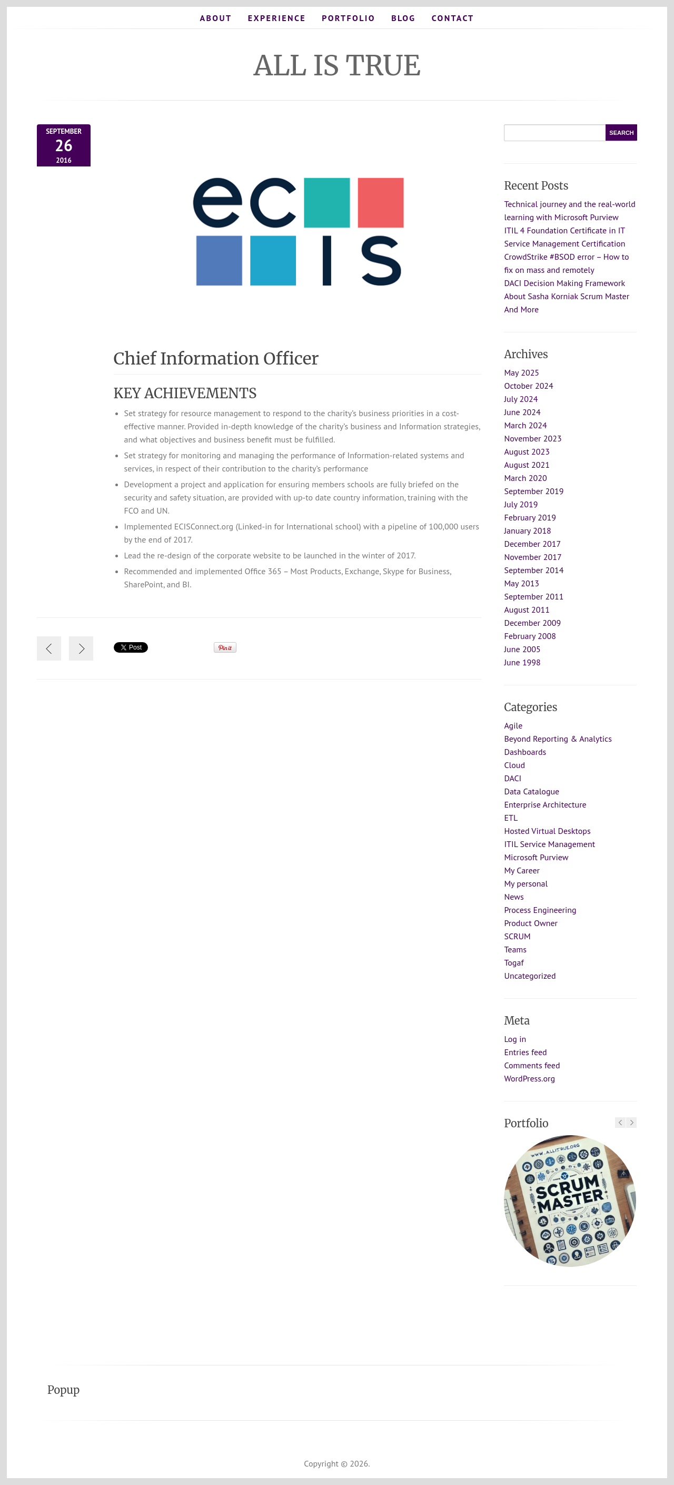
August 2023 (527, 451)
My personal (526, 883)
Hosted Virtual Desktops (547, 830)
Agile (513, 725)
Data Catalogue (531, 791)
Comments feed (532, 1065)
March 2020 (525, 478)
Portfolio (348, 18)
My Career (522, 870)
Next (631, 1122)
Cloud (514, 765)
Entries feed (525, 1052)
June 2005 (522, 649)
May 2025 (521, 372)
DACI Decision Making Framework (564, 283)
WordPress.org (529, 1078)
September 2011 (533, 596)
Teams (515, 949)
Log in (515, 1039)
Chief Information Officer (216, 358)
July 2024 (521, 399)
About (216, 18)
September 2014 (533, 570)
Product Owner (531, 923)
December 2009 (532, 622)
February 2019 (530, 517)
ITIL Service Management (549, 844)
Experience (277, 18)
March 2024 (525, 425)
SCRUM (517, 936)
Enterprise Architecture (545, 804)
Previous (620, 1122)
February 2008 (530, 636)
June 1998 (522, 662)
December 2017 (532, 543)
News (513, 896)
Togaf (513, 962)
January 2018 (527, 530)
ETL (511, 817)
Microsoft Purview (536, 857)
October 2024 (528, 385)
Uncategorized (530, 975)
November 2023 (532, 438)
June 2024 (522, 412)
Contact (453, 18)
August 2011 (527, 609)
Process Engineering (540, 909)
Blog (403, 18)
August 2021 (527, 464)
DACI (512, 778)
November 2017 (532, 557)
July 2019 (521, 504)
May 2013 (521, 583)
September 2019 (533, 491)
